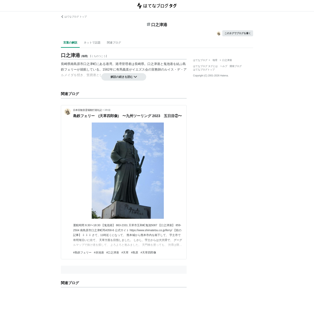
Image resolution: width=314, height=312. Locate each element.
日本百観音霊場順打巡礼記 (87, 110)
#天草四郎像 (148, 252)
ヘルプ (223, 66)
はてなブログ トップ (74, 16)
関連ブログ (114, 42)
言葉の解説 (70, 42)
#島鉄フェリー (82, 252)
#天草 (125, 252)
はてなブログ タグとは (205, 66)
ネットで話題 (92, 42)
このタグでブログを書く (237, 33)
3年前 (107, 110)
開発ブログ (236, 66)
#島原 (134, 252)
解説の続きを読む (124, 76)
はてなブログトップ (204, 69)
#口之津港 (112, 252)
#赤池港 (99, 252)
